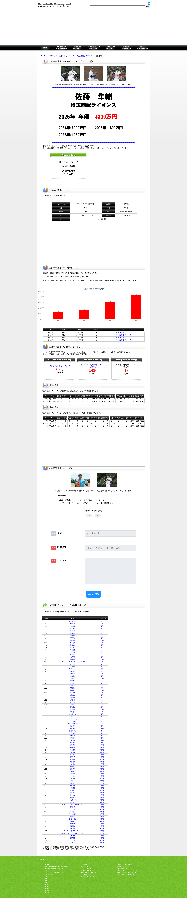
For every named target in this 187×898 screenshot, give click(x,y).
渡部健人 (72, 797)
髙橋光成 (72, 674)
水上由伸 (72, 702)
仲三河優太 (72, 814)
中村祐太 (72, 681)
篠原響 (72, 659)
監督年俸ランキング (126, 48)
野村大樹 (72, 781)
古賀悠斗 (72, 726)
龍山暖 (72, 733)
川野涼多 (72, 747)
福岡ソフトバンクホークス (126, 865)
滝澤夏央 (72, 766)
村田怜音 (72, 788)
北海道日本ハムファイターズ (126, 873)
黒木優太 (72, 647)
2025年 (47, 884)
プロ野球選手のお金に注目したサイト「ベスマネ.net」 (45, 48)
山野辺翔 (72, 793)
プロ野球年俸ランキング (59, 366)
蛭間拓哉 (72, 824)
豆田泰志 (72, 697)
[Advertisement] (93, 26)
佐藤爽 (72, 657)
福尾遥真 (72, 785)
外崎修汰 (72, 771)
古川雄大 (72, 826)
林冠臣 (72, 835)
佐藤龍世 (72, 762)
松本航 (72, 695)
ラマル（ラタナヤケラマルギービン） (72, 833)
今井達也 (72, 628)
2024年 (47, 886)
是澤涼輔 (72, 728)
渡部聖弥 (72, 838)
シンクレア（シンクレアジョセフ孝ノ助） (72, 662)
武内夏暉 (72, 676)
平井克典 (72, 690)
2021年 (47, 892)
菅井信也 (72, 664)
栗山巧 (72, 809)
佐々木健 (72, 652)
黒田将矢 (72, 650)
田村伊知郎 (72, 678)
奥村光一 (72, 802)
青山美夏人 (72, 621)
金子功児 (72, 745)
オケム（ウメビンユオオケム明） (72, 805)
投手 (102, 621)
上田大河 (72, 631)
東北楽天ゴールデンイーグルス (127, 871)
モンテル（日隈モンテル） (72, 831)
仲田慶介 (72, 774)
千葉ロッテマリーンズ (124, 867)
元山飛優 (72, 790)
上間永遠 (72, 633)
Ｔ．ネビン (72, 843)
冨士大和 (72, 693)
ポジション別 (49, 874)
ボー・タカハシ (73, 724)
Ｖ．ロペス (72, 721)
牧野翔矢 (72, 743)
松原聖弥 (72, 828)
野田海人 (72, 738)
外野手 (102, 802)
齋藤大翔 (72, 757)
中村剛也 (72, 776)
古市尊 (72, 740)
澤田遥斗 (72, 812)
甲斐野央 (72, 638)
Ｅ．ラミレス (72, 716)
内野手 (102, 745)
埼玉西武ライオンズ (84, 56)
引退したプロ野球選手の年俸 (142, 48)
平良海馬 (72, 671)
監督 (46, 870)
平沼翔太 (72, 821)
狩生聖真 (72, 640)
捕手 (102, 726)
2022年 (47, 890)
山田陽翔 (72, 709)
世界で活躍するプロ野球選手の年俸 (61, 48)
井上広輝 (72, 626)
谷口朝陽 (72, 769)
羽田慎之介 (72, 685)
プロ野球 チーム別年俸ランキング (61, 56)
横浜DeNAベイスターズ (88, 873)
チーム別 (84, 865)
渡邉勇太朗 (72, 714)
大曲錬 (72, 635)
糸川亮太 (72, 624)
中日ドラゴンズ (86, 871)
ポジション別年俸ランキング (94, 48)
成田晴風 (72, 683)
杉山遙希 (72, 666)
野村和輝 (72, 778)
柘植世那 (72, 735)
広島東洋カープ (86, 875)
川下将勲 (72, 643)
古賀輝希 (72, 752)
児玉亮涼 (72, 755)
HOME (42, 56)
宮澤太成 (72, 705)
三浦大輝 (72, 700)
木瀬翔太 (72, 645)
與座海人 (72, 712)
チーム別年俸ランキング (110, 48)
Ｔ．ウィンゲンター (72, 719)
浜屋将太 (72, 688)
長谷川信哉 (72, 819)
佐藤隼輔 (72, 655)
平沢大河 (72, 783)
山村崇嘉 (72, 795)
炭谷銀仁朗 (72, 731)
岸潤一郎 (72, 807)
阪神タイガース (86, 869)
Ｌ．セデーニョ (73, 800)
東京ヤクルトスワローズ (89, 877)
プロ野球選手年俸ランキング (77, 48)
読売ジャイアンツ (86, 867)
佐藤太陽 (72, 759)
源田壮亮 (72, 750)
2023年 (47, 888)
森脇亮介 (72, 707)
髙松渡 (72, 764)
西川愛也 (72, 816)
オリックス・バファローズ (126, 875)
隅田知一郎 (72, 669)
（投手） (93, 367)
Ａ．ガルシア (72, 840)
